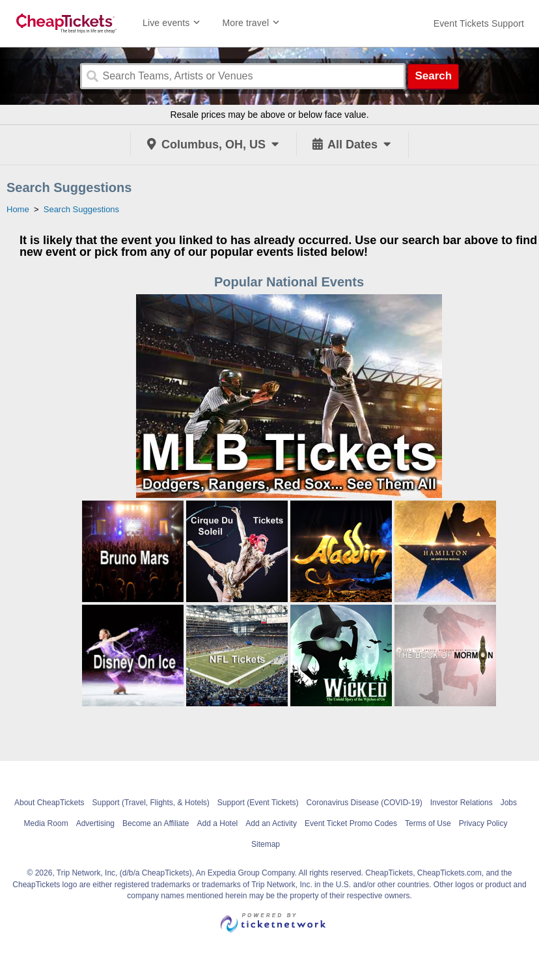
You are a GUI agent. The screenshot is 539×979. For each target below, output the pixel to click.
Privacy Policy (483, 823)
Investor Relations (461, 802)
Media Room (46, 823)
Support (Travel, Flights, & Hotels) (151, 802)
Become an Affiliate (155, 823)
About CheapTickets (49, 802)
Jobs (509, 802)
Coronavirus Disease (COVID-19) (364, 802)
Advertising (95, 823)
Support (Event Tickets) (258, 802)
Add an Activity (271, 823)
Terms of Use (428, 823)
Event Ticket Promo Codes (351, 823)
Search (433, 76)
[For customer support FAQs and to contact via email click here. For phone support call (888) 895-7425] (479, 23)
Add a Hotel (217, 823)
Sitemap (265, 844)
